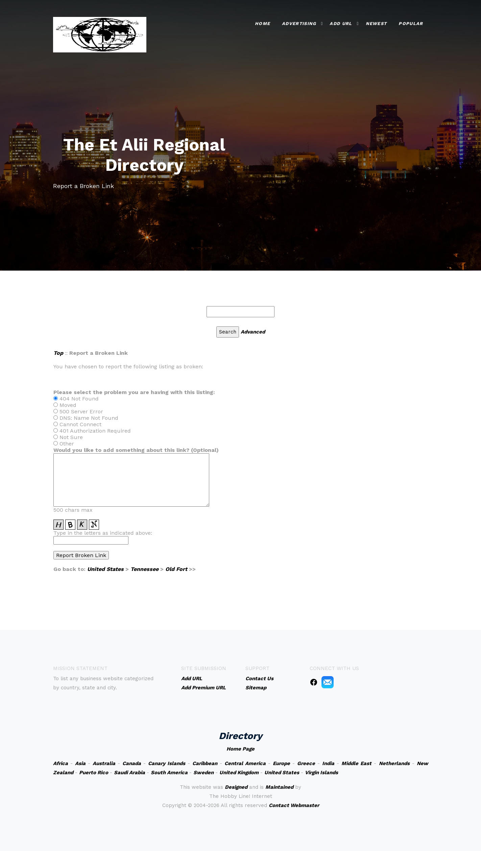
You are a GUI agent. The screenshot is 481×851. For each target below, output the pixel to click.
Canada (131, 763)
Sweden (203, 772)
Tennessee (144, 569)
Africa (60, 763)
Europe (281, 763)
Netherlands (394, 763)
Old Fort (176, 569)
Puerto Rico (93, 772)
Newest (376, 23)
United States (105, 569)
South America (169, 772)
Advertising (299, 23)
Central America (245, 763)
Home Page (240, 749)
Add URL (341, 23)
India (328, 763)
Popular (411, 23)
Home (262, 23)
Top (58, 353)
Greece (306, 763)
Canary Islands (166, 763)
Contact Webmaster (294, 805)
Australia (104, 763)
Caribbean (204, 763)
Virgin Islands (321, 772)
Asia (80, 763)
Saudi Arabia (129, 772)
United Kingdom (239, 772)
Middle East (356, 763)
